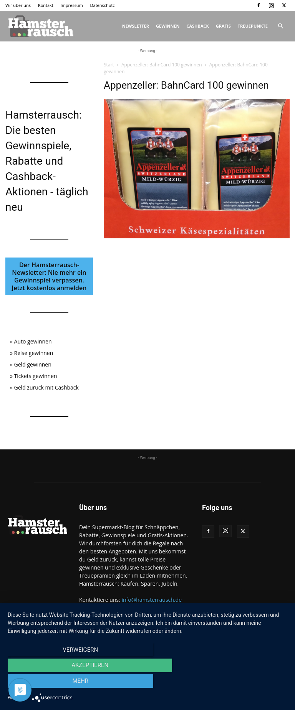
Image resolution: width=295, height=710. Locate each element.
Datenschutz (102, 5)
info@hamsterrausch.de (151, 599)
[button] (280, 26)
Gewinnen (167, 26)
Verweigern (49, 683)
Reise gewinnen (33, 353)
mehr (245, 683)
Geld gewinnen (32, 364)
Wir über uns (18, 5)
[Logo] (40, 26)
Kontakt (45, 5)
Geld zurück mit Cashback (46, 387)
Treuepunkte (253, 26)
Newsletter (135, 26)
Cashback (197, 26)
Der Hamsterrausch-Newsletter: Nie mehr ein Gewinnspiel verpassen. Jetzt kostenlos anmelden (49, 276)
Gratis (223, 26)
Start (109, 64)
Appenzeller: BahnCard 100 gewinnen (161, 64)
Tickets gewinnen (35, 376)
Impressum (72, 5)
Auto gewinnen (33, 341)
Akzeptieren (147, 683)
